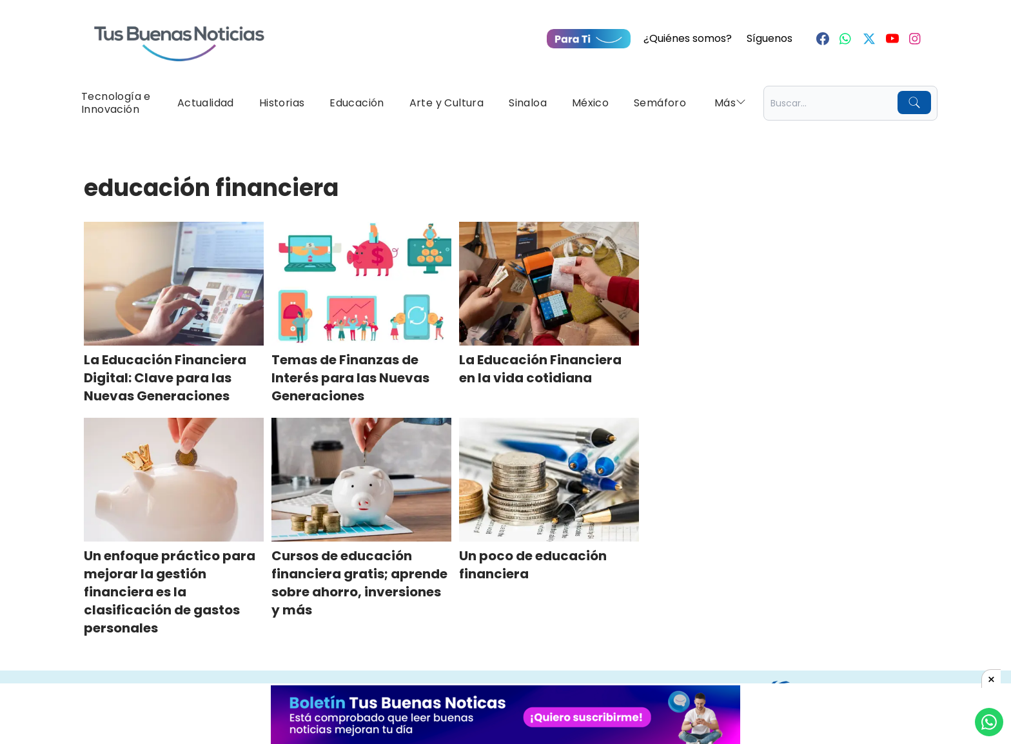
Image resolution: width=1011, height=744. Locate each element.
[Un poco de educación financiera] (549, 480)
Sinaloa (528, 102)
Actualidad (205, 102)
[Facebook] (822, 38)
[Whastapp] (845, 38)
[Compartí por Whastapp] (989, 722)
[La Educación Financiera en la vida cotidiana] (549, 284)
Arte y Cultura (446, 102)
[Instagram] (915, 38)
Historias (282, 102)
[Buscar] (914, 102)
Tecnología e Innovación (116, 103)
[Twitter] (869, 38)
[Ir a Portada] (179, 36)
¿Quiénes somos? (687, 38)
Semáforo (660, 102)
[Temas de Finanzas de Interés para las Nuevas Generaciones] (361, 284)
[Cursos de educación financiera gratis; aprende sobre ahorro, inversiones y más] (361, 480)
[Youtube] (892, 38)
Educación (356, 102)
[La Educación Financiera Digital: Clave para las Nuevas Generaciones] (174, 284)
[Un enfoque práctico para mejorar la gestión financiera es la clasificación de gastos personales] (174, 480)
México (590, 102)
